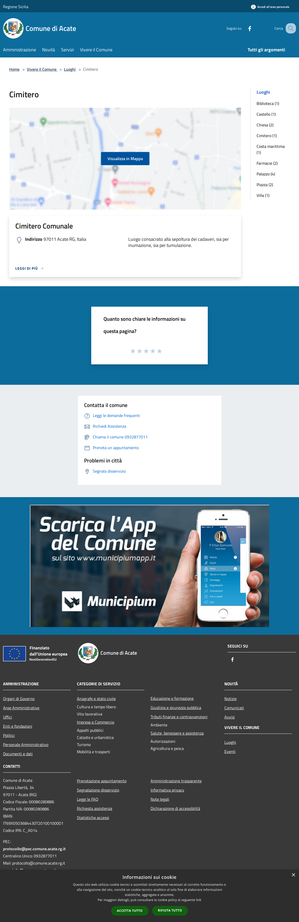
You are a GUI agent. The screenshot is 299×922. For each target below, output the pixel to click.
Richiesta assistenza (94, 808)
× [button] (293, 875)
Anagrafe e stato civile (96, 699)
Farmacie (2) (267, 163)
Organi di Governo (18, 699)
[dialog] (149, 896)
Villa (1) (263, 195)
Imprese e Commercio (95, 722)
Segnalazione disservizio (98, 790)
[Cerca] (290, 28)
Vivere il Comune (42, 69)
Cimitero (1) (267, 136)
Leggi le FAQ (87, 799)
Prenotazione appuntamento (101, 781)
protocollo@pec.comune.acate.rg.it (34, 849)
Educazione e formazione (172, 698)
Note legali (160, 799)
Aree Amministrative (21, 708)
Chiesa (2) (265, 125)
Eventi (230, 751)
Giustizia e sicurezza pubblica (176, 707)
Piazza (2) (265, 185)
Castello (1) (266, 114)
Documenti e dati (18, 754)
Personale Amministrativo (25, 744)
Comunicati (234, 708)
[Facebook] (244, 28)
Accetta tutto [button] (130, 910)
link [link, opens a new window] (198, 900)
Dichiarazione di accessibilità (175, 808)
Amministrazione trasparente (176, 781)
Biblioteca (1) (268, 103)
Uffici (7, 717)
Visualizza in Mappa (125, 158)
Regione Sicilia (15, 7)
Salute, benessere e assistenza (177, 733)
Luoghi (70, 69)
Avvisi (229, 717)
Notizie (230, 699)
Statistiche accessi (93, 818)
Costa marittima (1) (271, 149)
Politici (9, 735)
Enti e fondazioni (17, 726)
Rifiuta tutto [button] (170, 910)
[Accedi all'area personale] (270, 7)
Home (14, 69)
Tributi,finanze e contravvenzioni (179, 717)
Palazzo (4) (266, 174)
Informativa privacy (167, 790)
